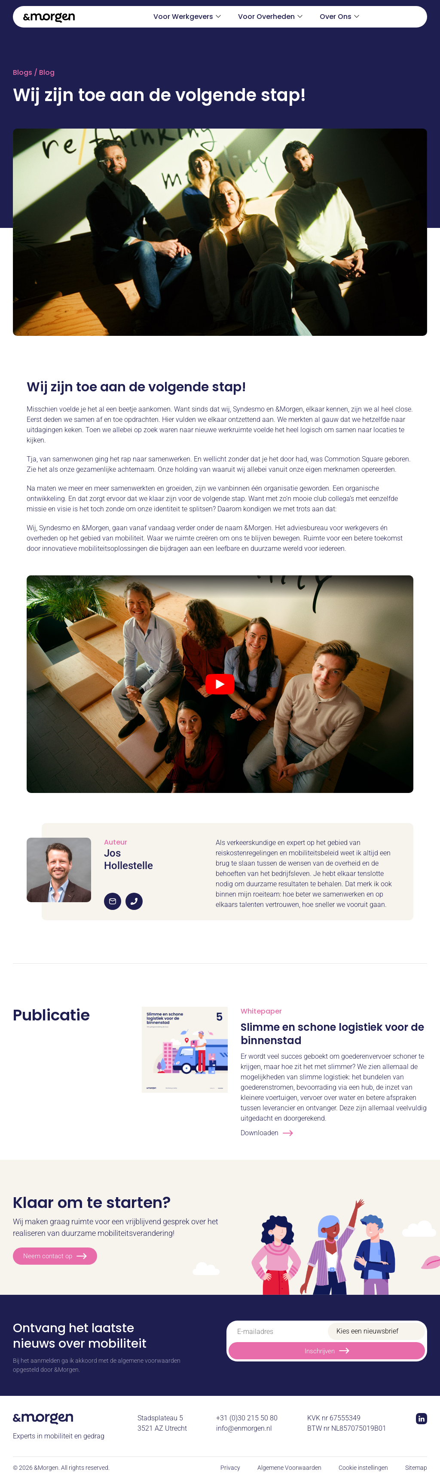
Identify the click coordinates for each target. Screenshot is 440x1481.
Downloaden (267, 1133)
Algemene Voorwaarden (289, 1467)
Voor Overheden (266, 17)
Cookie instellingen (363, 1467)
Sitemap (416, 1467)
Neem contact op (55, 1256)
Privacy (230, 1467)
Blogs (22, 72)
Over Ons (335, 17)
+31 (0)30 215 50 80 (247, 1418)
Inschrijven (327, 1351)
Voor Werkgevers (183, 17)
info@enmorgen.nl (244, 1428)
